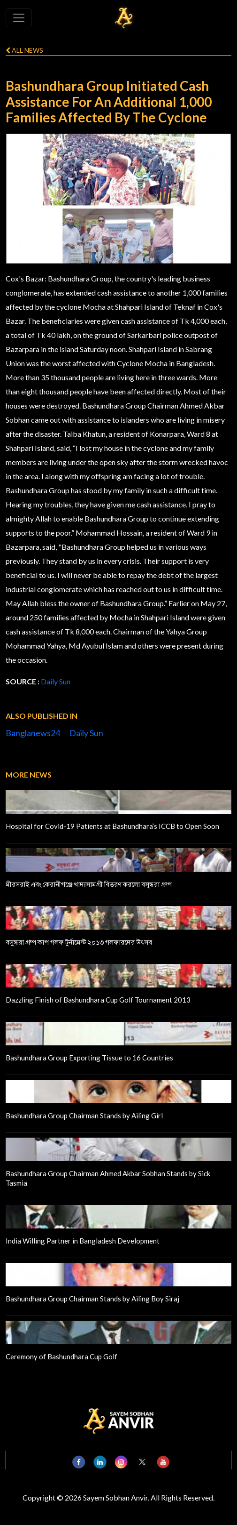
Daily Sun (55, 681)
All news (24, 50)
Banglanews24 (33, 733)
